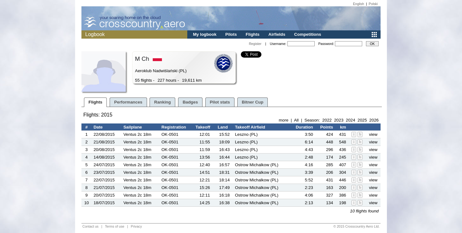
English (358, 4)
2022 (327, 120)
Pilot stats (220, 102)
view (373, 134)
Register (255, 44)
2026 (374, 120)
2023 (338, 120)
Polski (373, 4)
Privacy (136, 226)
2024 (350, 120)
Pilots (231, 34)
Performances (128, 102)
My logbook (204, 34)
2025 (362, 120)
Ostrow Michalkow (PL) (256, 164)
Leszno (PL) (246, 134)
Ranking (162, 102)
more (283, 120)
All (296, 120)
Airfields (276, 34)
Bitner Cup (252, 102)
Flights (253, 34)
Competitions (307, 34)
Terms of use (114, 226)
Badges (190, 102)
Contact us (90, 226)
